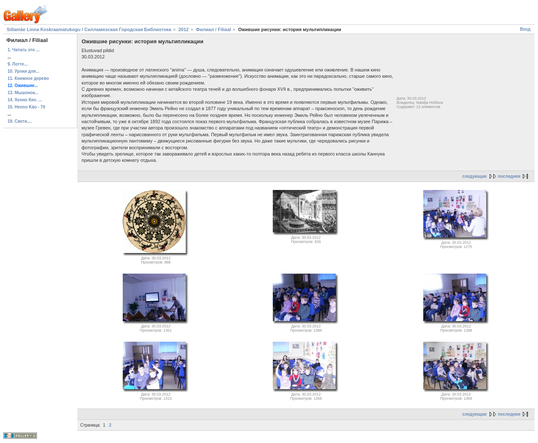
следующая (474, 176)
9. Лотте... (18, 64)
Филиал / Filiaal (213, 29)
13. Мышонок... (23, 92)
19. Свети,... (20, 121)
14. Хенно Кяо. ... (25, 100)
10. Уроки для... (24, 71)
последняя (509, 176)
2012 (183, 29)
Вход (525, 29)
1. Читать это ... (24, 49)
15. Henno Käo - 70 (26, 107)
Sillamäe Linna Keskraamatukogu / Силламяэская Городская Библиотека (89, 29)
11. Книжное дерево (28, 78)
